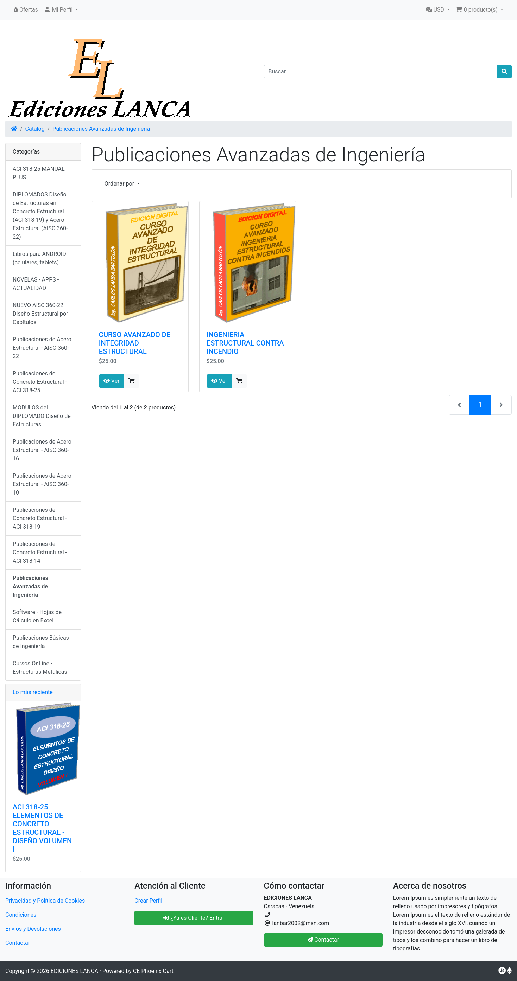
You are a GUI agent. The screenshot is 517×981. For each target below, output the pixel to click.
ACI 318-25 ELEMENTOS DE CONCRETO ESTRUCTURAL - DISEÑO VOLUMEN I (42, 828)
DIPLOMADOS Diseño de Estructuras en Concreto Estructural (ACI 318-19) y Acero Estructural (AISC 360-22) (40, 215)
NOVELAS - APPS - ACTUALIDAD (36, 283)
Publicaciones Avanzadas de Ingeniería (101, 128)
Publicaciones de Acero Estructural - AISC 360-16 (42, 450)
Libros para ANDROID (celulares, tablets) (39, 258)
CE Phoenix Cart (153, 971)
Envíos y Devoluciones (33, 928)
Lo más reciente (33, 692)
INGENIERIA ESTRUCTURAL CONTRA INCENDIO (245, 343)
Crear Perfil (148, 900)
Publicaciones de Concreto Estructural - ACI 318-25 (40, 382)
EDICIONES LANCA (74, 971)
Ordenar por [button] (120, 183)
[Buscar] (381, 71)
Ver (111, 380)
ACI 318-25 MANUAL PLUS (39, 173)
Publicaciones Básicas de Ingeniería (41, 642)
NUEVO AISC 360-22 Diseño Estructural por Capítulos (40, 313)
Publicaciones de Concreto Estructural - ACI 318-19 (40, 518)
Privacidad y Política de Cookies (45, 900)
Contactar (17, 943)
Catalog (35, 128)
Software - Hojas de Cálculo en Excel (37, 616)
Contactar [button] (323, 939)
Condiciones (20, 914)
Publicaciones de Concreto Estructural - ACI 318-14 (40, 552)
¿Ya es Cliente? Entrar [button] (193, 918)
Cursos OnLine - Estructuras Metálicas (40, 667)
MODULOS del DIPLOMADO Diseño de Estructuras (42, 416)
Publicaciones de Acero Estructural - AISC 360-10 (42, 484)
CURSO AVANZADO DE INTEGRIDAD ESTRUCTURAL (134, 343)
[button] (61, 10)
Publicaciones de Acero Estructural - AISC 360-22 (42, 348)
